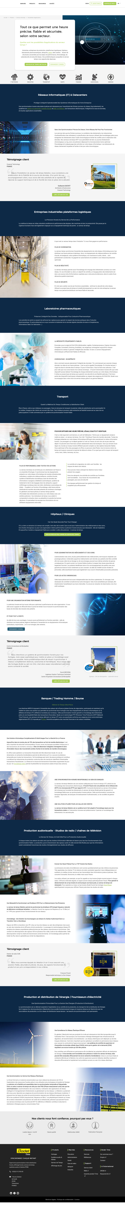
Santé (69, 1164)
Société (52, 3)
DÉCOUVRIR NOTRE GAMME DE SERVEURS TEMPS (62, 538)
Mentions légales (51, 1203)
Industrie (70, 1173)
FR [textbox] (118, 3)
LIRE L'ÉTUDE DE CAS (61, 198)
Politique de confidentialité (65, 1203)
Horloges (54, 1158)
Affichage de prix (56, 1169)
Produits (32, 3)
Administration (72, 1161)
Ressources (42, 3)
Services (86, 1158)
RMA (85, 1174)
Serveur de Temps (57, 1166)
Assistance (97, 3)
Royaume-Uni (104, 1177)
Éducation (71, 1158)
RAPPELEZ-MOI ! (109, 3)
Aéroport (70, 1170)
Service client (88, 1171)
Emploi (102, 1161)
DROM (102, 1174)
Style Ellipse (108, 889)
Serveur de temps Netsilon (33, 66)
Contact (102, 1164)
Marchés (23, 3)
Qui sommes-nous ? (106, 1158)
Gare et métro (72, 1167)
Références (87, 1161)
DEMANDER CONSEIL (59, 66)
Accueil (5, 17)
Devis (87, 3)
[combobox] (119, 3)
